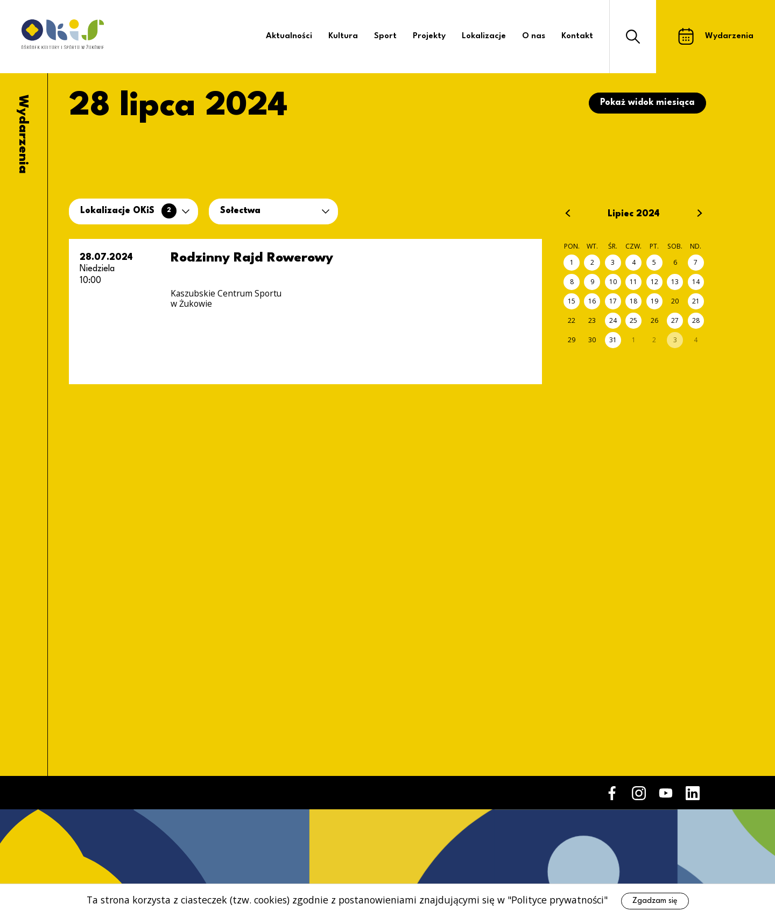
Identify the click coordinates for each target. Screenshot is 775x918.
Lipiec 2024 (634, 214)
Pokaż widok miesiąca (647, 102)
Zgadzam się (655, 901)
